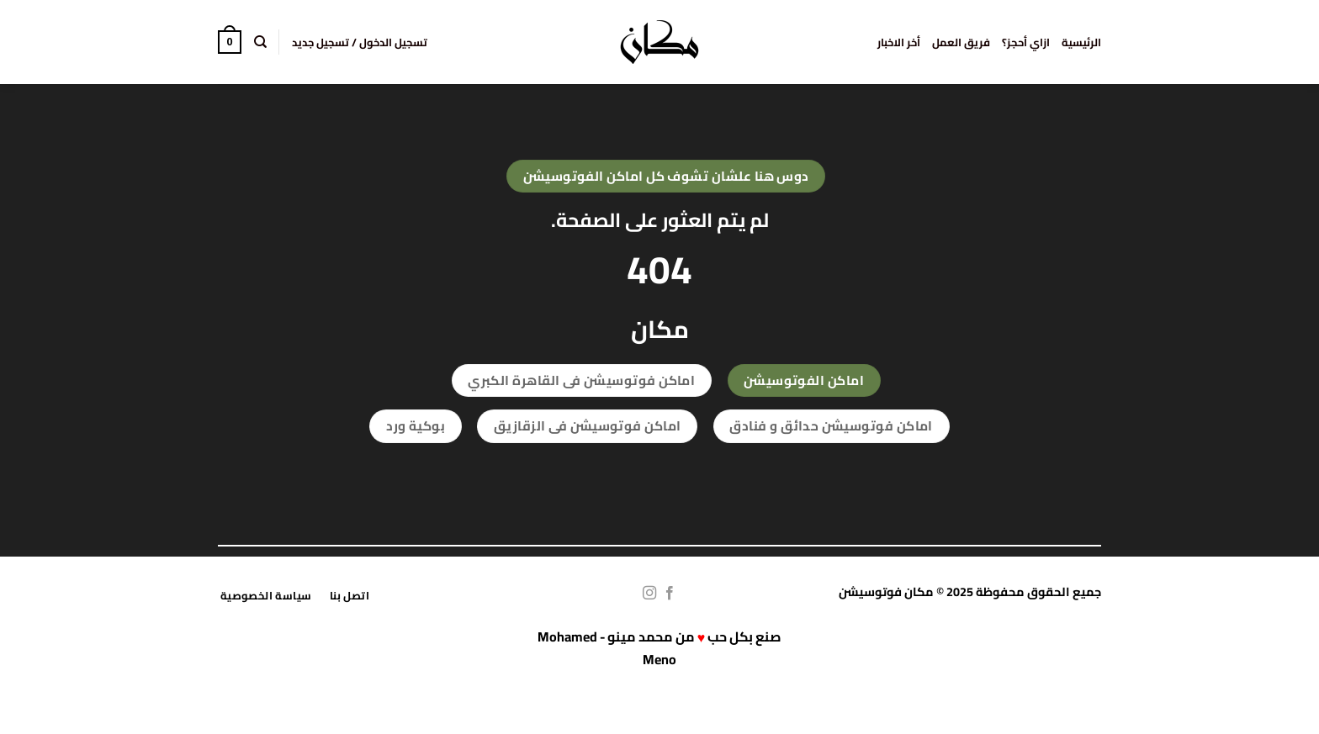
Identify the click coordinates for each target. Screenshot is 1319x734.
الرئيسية (1081, 42)
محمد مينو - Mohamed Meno (607, 648)
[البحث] (259, 42)
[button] (359, 42)
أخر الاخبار (898, 42)
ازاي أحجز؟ (1026, 42)
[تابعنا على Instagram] (649, 593)
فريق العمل (961, 42)
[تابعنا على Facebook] (669, 593)
